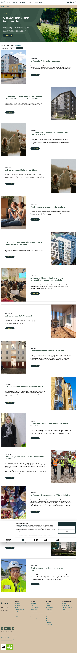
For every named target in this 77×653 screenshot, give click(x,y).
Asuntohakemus (65, 605)
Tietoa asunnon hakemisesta (21, 614)
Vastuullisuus (49, 609)
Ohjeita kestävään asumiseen (37, 613)
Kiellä (67, 642)
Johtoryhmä (48, 622)
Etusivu (2, 6)
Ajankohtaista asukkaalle (36, 614)
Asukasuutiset (49, 611)
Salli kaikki (67, 634)
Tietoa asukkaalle (34, 609)
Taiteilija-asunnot (18, 611)
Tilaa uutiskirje (8, 35)
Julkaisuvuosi (5, 48)
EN (73, 2)
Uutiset (47, 613)
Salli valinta (66, 638)
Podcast (48, 616)
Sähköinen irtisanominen (67, 611)
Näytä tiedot (64, 650)
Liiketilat (16, 613)
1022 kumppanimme (22, 635)
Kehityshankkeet (49, 607)
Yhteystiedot (49, 624)
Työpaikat (48, 605)
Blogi (47, 614)
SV (75, 2)
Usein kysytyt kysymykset (20, 616)
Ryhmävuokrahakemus (67, 607)
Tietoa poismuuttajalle (35, 616)
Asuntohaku (64, 609)
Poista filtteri (18, 45)
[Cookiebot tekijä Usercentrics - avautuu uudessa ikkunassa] (8, 651)
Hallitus (48, 620)
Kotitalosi (32, 605)
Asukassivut (33, 603)
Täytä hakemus (18, 603)
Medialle (48, 618)
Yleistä (47, 603)
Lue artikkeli (35, 74)
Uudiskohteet (17, 607)
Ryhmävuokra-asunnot (19, 609)
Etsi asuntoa (17, 605)
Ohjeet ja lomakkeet (35, 607)
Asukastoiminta (34, 611)
